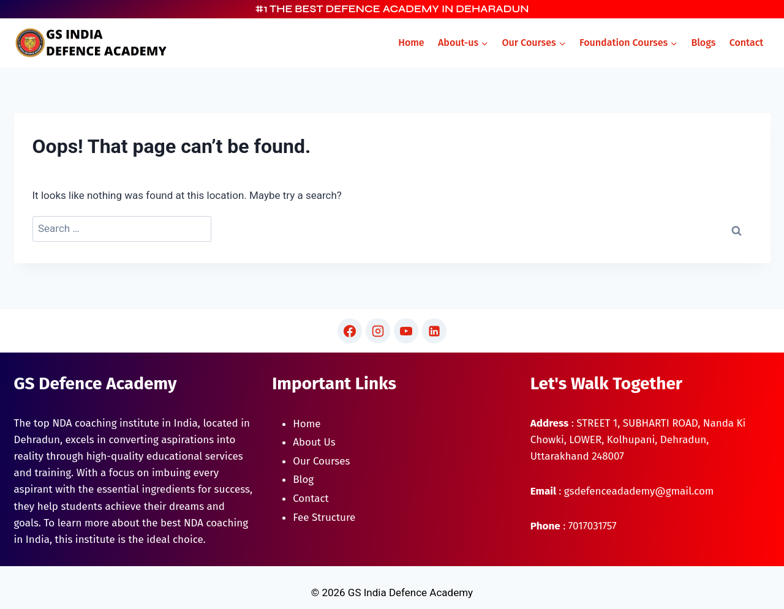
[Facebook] (349, 330)
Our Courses (321, 461)
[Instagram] (378, 330)
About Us (314, 442)
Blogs (703, 42)
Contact (746, 42)
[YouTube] (406, 330)
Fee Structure (324, 517)
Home (411, 42)
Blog (303, 479)
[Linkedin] (434, 330)
